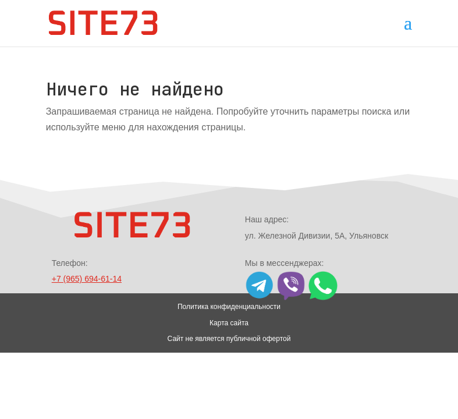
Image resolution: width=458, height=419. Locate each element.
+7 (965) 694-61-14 (87, 278)
